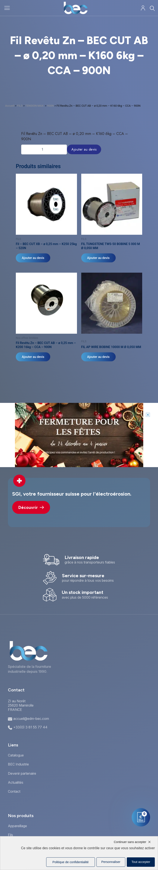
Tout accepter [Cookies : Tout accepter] (140, 862)
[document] (79, 435)
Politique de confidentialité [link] (70, 862)
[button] (147, 414)
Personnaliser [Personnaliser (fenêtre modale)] (110, 862)
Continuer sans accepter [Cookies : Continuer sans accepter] (130, 842)
